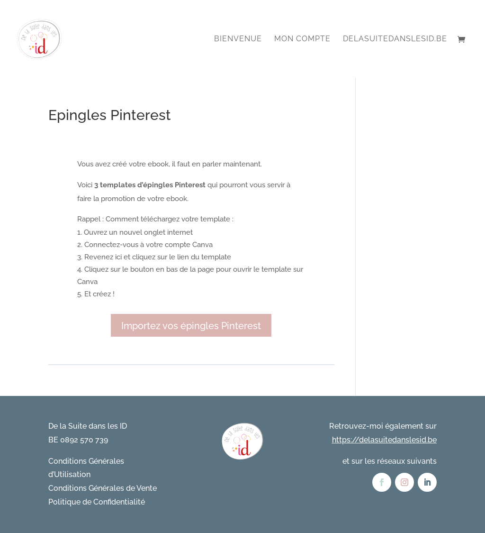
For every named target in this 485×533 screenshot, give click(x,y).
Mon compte (302, 39)
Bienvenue (238, 39)
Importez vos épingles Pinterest (191, 325)
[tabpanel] (191, 247)
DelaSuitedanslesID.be (395, 39)
